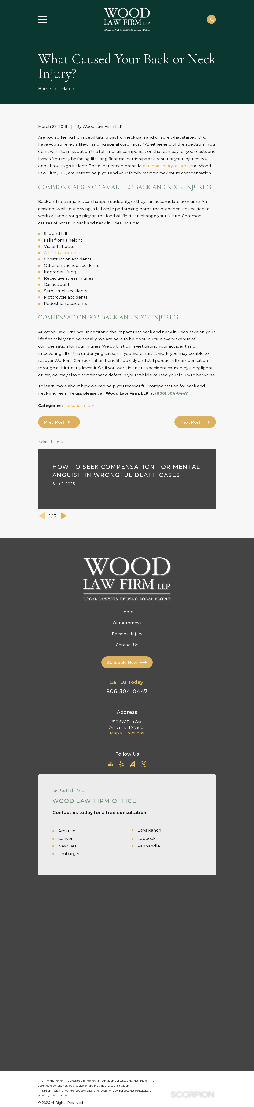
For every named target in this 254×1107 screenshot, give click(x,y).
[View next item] (63, 515)
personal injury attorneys (168, 165)
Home (127, 611)
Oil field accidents (62, 252)
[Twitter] (143, 764)
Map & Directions (127, 733)
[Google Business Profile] (110, 764)
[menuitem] (45, 930)
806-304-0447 (127, 691)
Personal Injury (79, 405)
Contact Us (127, 644)
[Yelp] (121, 764)
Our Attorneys (127, 622)
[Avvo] (132, 764)
